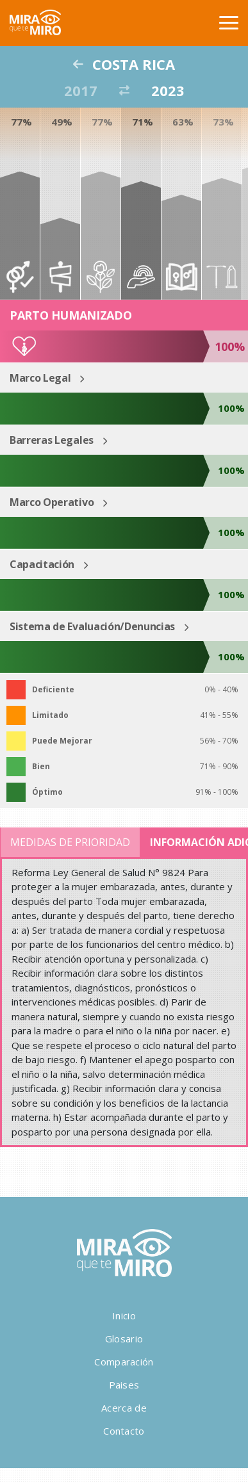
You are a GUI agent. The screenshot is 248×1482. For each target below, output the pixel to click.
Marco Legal (40, 378)
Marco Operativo (52, 502)
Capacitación (42, 564)
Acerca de (124, 1407)
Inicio (124, 1315)
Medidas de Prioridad (70, 842)
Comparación (123, 1361)
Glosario (124, 1338)
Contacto (123, 1430)
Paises (124, 1384)
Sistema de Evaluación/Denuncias (92, 626)
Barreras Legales (52, 440)
